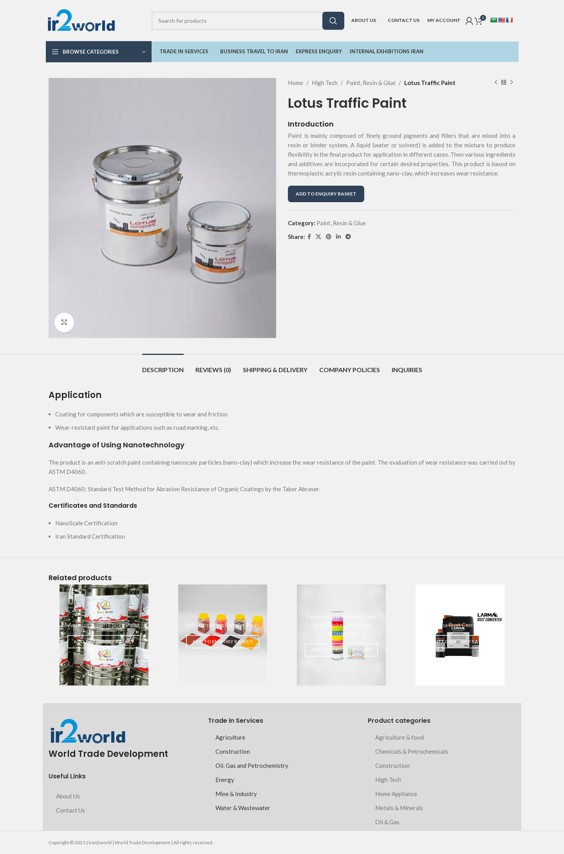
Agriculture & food (399, 737)
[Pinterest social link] (329, 237)
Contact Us (70, 810)
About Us (68, 796)
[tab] (163, 366)
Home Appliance (396, 793)
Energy (224, 779)
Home (295, 82)
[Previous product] (496, 83)
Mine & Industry (236, 793)
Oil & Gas (387, 821)
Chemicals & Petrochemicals (411, 751)
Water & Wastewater (242, 807)
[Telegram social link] (348, 237)
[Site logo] (81, 19)
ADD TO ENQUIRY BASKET (326, 194)
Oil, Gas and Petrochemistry (251, 765)
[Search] (247, 21)
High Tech (325, 82)
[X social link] (318, 237)
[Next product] (511, 83)
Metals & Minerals (399, 807)
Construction (232, 751)
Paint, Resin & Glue (371, 82)
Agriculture (230, 737)
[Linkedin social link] (338, 237)
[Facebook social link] (309, 237)
